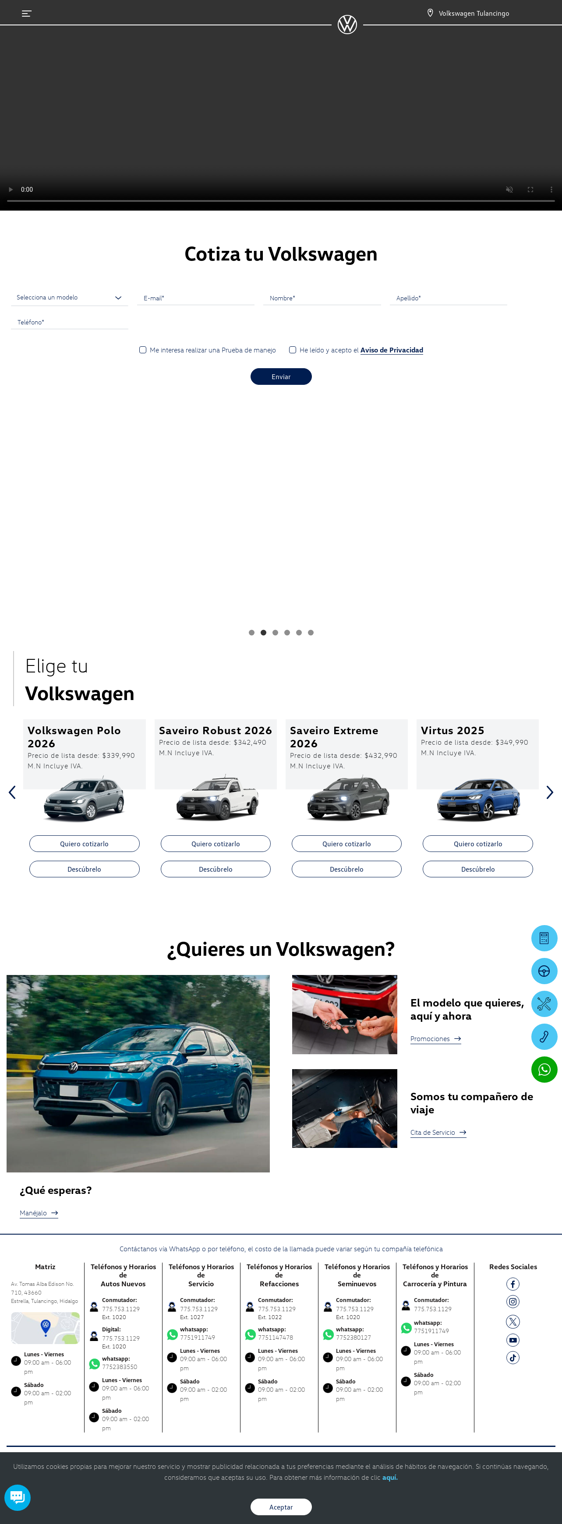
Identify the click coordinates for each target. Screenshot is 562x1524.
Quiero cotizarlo (84, 843)
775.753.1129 (433, 1309)
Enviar (281, 376)
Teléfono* (31, 322)
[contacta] (45, 1327)
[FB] (513, 1285)
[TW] (512, 1321)
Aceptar (281, 1507)
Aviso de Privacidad (392, 349)
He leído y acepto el (361, 350)
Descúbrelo (84, 869)
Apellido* (408, 298)
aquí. (390, 1477)
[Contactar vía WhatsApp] (544, 1069)
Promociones (435, 1038)
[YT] (513, 1341)
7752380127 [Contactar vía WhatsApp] (357, 1333)
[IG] (513, 1303)
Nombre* (282, 298)
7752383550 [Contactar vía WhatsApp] (123, 1362)
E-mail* (154, 298)
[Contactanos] (430, 13)
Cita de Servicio (438, 1132)
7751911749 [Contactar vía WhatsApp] (201, 1333)
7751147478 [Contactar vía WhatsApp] (279, 1333)
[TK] (513, 1359)
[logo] (347, 31)
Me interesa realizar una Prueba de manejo (213, 349)
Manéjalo (39, 1212)
